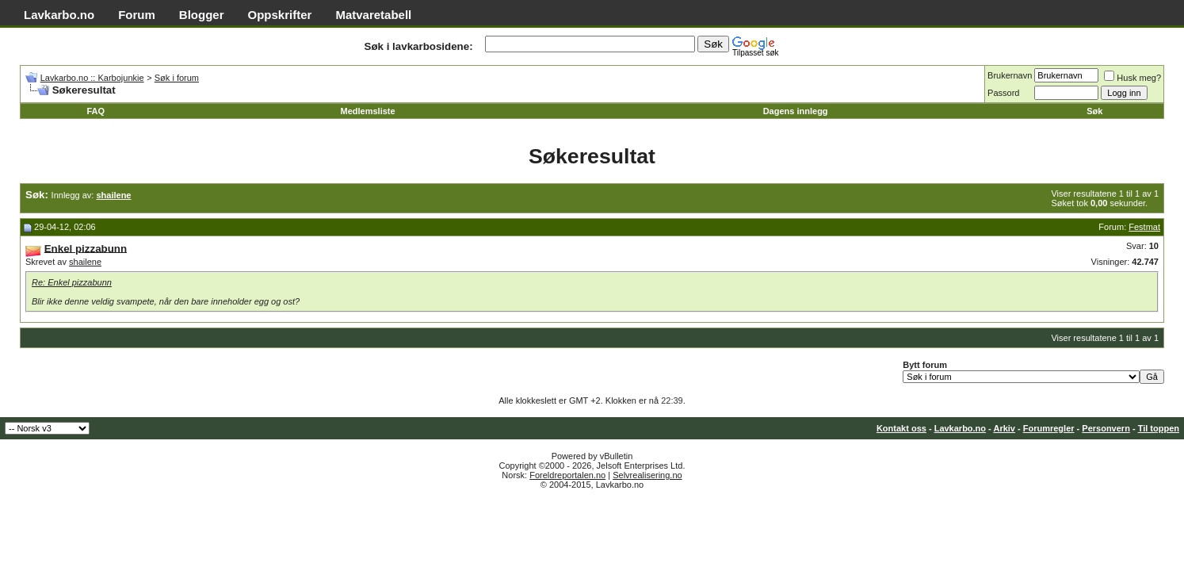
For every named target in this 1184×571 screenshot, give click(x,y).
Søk (1094, 111)
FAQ (95, 111)
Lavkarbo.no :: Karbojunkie (92, 77)
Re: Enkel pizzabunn (72, 282)
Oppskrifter (280, 14)
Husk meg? (1132, 77)
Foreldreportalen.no (567, 475)
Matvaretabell (373, 14)
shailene (85, 261)
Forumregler (1049, 428)
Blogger (201, 14)
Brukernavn (1009, 75)
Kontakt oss (901, 428)
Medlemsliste (368, 111)
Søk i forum (177, 77)
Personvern (1106, 428)
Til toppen (1158, 428)
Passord (1003, 93)
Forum (136, 14)
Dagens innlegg (795, 111)
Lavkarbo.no (59, 14)
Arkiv (1004, 428)
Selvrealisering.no (647, 475)
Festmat (1144, 227)
